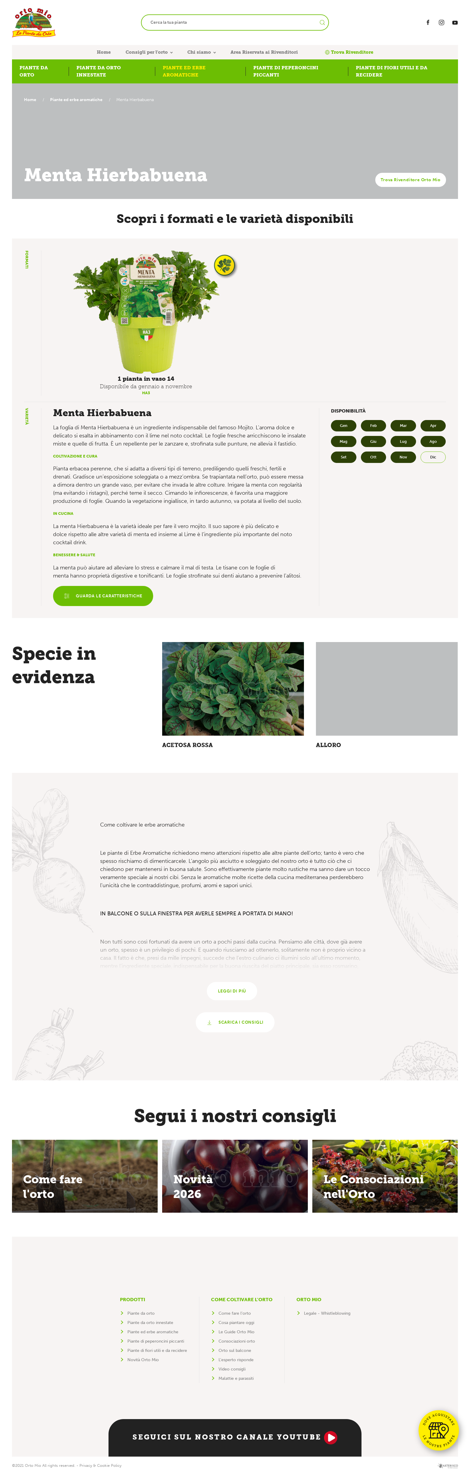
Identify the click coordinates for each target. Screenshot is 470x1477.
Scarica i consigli (235, 1025)
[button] (146, 312)
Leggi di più (232, 993)
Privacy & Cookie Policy (100, 1468)
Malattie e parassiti (236, 1381)
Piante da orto (141, 1316)
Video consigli (232, 1371)
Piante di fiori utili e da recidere (157, 1353)
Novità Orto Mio (143, 1362)
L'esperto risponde (236, 1362)
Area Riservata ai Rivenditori (264, 52)
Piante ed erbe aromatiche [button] (184, 71)
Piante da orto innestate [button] (98, 71)
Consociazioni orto (237, 1343)
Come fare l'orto (235, 1316)
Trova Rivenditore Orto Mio (411, 179)
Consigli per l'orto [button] (147, 52)
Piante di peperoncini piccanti (155, 1343)
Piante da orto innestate (150, 1325)
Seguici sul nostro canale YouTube (234, 1440)
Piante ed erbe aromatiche (78, 99)
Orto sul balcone (235, 1353)
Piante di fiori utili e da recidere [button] (391, 71)
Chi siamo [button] (199, 52)
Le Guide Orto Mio (236, 1334)
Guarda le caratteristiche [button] (103, 596)
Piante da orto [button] (33, 71)
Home (104, 52)
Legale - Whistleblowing (327, 1316)
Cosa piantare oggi (236, 1325)
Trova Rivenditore (349, 52)
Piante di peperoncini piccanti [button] (285, 71)
